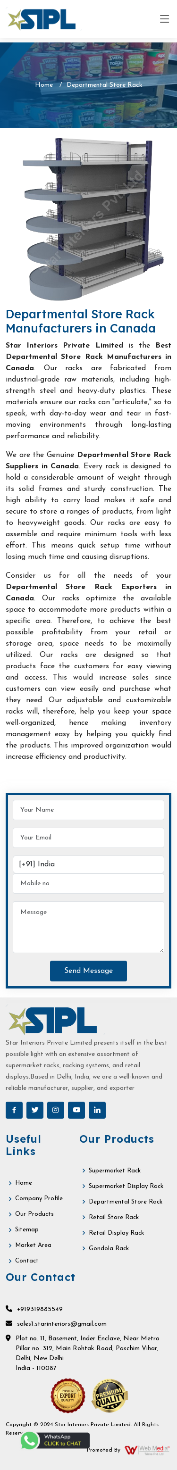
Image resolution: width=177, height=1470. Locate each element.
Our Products (34, 1214)
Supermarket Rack (115, 1171)
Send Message (88, 971)
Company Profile (39, 1199)
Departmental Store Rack (125, 1202)
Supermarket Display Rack (126, 1186)
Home (44, 85)
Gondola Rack (109, 1249)
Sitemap (27, 1230)
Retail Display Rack (116, 1233)
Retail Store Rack (114, 1217)
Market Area (33, 1245)
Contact (27, 1261)
